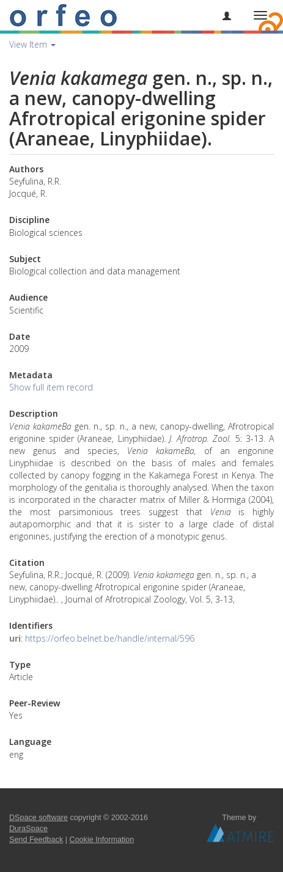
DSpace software (38, 817)
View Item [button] (32, 44)
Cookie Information (102, 839)
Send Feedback (36, 839)
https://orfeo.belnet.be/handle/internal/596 (109, 638)
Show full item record (51, 387)
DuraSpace (28, 828)
